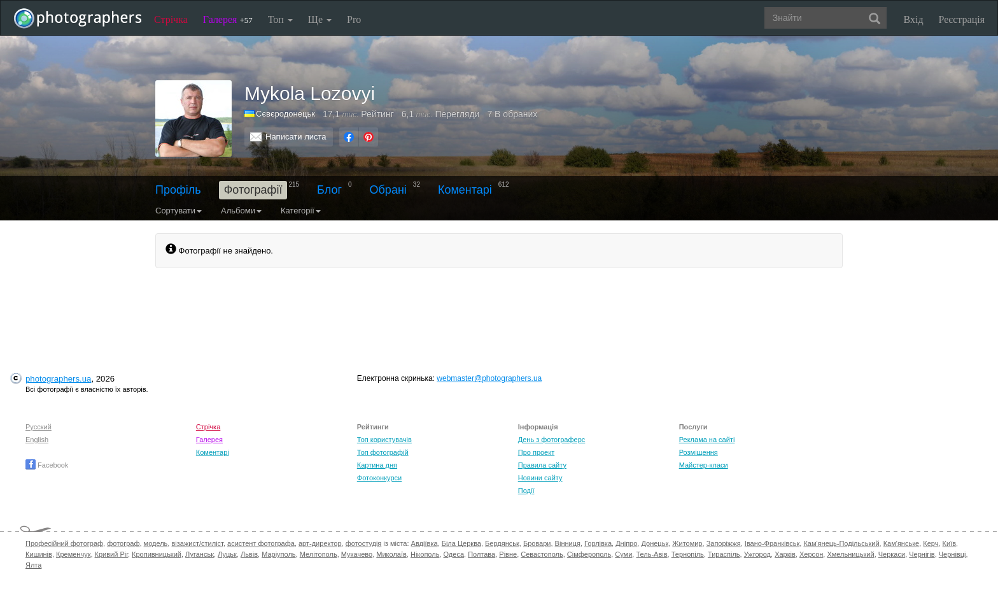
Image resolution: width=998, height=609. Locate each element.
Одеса (454, 554)
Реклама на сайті (707, 439)
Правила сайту (542, 465)
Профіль (178, 189)
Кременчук (73, 554)
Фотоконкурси (379, 478)
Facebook (46, 465)
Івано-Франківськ (772, 543)
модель (156, 543)
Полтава (481, 554)
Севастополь (542, 554)
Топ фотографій (383, 452)
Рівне (508, 554)
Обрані (388, 189)
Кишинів (38, 554)
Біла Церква (461, 543)
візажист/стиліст (197, 543)
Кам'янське (901, 543)
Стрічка (171, 19)
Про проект (536, 452)
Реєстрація (962, 19)
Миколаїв (391, 554)
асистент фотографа (261, 543)
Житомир (687, 543)
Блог (329, 189)
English (36, 439)
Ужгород (757, 554)
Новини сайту (540, 478)
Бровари (537, 543)
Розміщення (698, 452)
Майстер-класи (703, 465)
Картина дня (377, 465)
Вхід (914, 19)
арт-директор (320, 543)
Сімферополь (589, 554)
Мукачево (356, 554)
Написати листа (296, 136)
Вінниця (567, 543)
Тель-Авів (651, 554)
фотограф (123, 543)
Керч (930, 543)
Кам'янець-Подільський (841, 543)
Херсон (811, 554)
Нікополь (425, 554)
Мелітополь (318, 554)
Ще (320, 19)
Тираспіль (724, 554)
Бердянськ (502, 543)
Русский (38, 427)
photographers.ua (58, 378)
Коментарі (465, 189)
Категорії (301, 210)
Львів (249, 554)
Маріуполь (278, 554)
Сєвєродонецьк (285, 113)
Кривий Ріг (111, 554)
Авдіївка (424, 543)
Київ (949, 543)
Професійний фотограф (64, 543)
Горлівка (598, 543)
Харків (785, 554)
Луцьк (227, 554)
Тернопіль (687, 554)
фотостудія (364, 543)
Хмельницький (850, 554)
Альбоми (241, 210)
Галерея (228, 19)
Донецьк (654, 543)
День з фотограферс (552, 439)
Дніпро (626, 543)
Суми (623, 554)
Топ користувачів (384, 439)
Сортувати (178, 210)
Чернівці (952, 554)
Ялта (33, 565)
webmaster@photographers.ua (489, 378)
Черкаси (891, 554)
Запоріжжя (723, 543)
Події (526, 490)
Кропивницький (156, 554)
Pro (354, 19)
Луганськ (199, 554)
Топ (280, 19)
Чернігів (921, 554)
